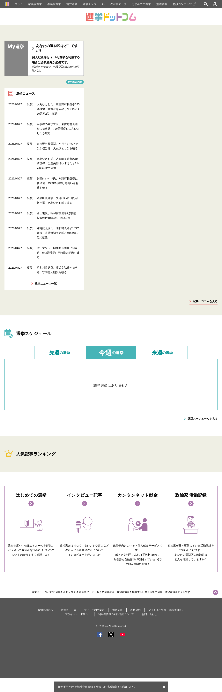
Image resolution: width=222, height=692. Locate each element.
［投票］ (29, 104)
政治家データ (118, 4)
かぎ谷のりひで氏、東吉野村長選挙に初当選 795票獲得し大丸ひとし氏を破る (58, 129)
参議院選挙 (54, 4)
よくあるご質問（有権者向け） (166, 609)
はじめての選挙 (141, 4)
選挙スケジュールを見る (203, 418)
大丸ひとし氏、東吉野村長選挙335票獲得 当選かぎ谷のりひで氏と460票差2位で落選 (58, 109)
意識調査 (161, 4)
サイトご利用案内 (94, 609)
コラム (19, 4)
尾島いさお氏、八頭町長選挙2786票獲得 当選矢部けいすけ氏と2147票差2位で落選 (58, 163)
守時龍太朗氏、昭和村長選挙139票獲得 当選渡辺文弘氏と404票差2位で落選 (58, 233)
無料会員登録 (85, 686)
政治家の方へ (45, 609)
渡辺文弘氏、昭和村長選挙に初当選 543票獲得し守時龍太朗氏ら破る (58, 252)
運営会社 (117, 609)
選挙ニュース (68, 609)
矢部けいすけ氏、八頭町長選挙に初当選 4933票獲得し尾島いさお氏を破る (57, 183)
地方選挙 (71, 4)
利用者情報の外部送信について (116, 614)
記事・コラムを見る (205, 301)
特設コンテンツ (184, 4)
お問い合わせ (149, 614)
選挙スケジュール (94, 4)
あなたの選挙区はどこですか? (57, 48)
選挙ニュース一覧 (46, 283)
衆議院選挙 (35, 4)
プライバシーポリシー (77, 614)
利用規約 (135, 609)
